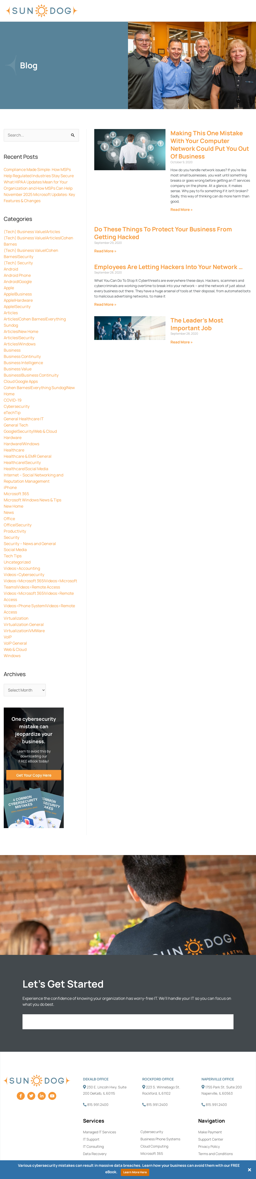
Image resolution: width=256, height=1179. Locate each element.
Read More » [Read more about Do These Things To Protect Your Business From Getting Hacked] (105, 251)
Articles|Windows (20, 338)
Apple (9, 284)
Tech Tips (13, 541)
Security (11, 523)
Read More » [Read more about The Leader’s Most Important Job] (181, 342)
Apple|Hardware (18, 296)
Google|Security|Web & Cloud (30, 422)
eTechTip (12, 404)
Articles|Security (19, 332)
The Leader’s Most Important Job (196, 324)
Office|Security (18, 511)
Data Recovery (94, 1135)
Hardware (13, 428)
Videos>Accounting (22, 553)
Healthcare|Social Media (26, 457)
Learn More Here (135, 1172)
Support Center (210, 1120)
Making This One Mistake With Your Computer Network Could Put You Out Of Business (209, 144)
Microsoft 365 (16, 481)
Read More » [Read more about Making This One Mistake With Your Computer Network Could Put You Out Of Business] (181, 209)
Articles (11, 308)
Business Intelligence (23, 356)
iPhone (10, 475)
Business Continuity (22, 350)
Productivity (15, 517)
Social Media (15, 535)
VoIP (8, 619)
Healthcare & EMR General (28, 445)
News (9, 499)
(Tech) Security (18, 260)
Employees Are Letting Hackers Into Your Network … (168, 267)
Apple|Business (18, 290)
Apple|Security (17, 302)
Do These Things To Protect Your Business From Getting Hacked (163, 233)
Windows (12, 637)
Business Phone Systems (160, 1120)
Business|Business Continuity (31, 368)
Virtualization (16, 601)
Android (11, 266)
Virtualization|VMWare (24, 613)
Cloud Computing (154, 1127)
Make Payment (210, 1113)
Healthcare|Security (22, 451)
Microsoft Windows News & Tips (32, 487)
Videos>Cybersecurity (24, 559)
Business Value (18, 362)
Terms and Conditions (215, 1135)
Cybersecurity (17, 398)
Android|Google (18, 278)
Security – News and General (30, 529)
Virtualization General (24, 607)
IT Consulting (93, 1128)
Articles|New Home (21, 326)
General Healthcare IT (24, 410)
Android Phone (17, 272)
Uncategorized (17, 547)
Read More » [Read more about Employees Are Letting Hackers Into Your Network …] (105, 304)
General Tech (16, 416)
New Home (13, 493)
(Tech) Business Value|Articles (32, 230)
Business (12, 344)
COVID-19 (13, 392)
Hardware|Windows (21, 434)
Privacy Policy (209, 1128)
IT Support (91, 1120)
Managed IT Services (99, 1113)
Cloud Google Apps (21, 374)
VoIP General (15, 625)
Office (9, 505)
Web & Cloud (15, 631)
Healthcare (14, 439)
